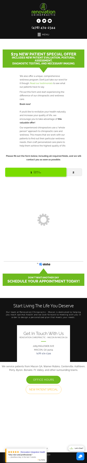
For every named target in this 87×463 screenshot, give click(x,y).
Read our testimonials (41, 83)
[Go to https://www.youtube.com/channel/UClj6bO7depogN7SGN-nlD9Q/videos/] (50, 21)
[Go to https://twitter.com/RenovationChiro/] (44, 21)
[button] (43, 380)
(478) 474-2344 (43, 27)
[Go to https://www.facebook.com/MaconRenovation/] (38, 21)
